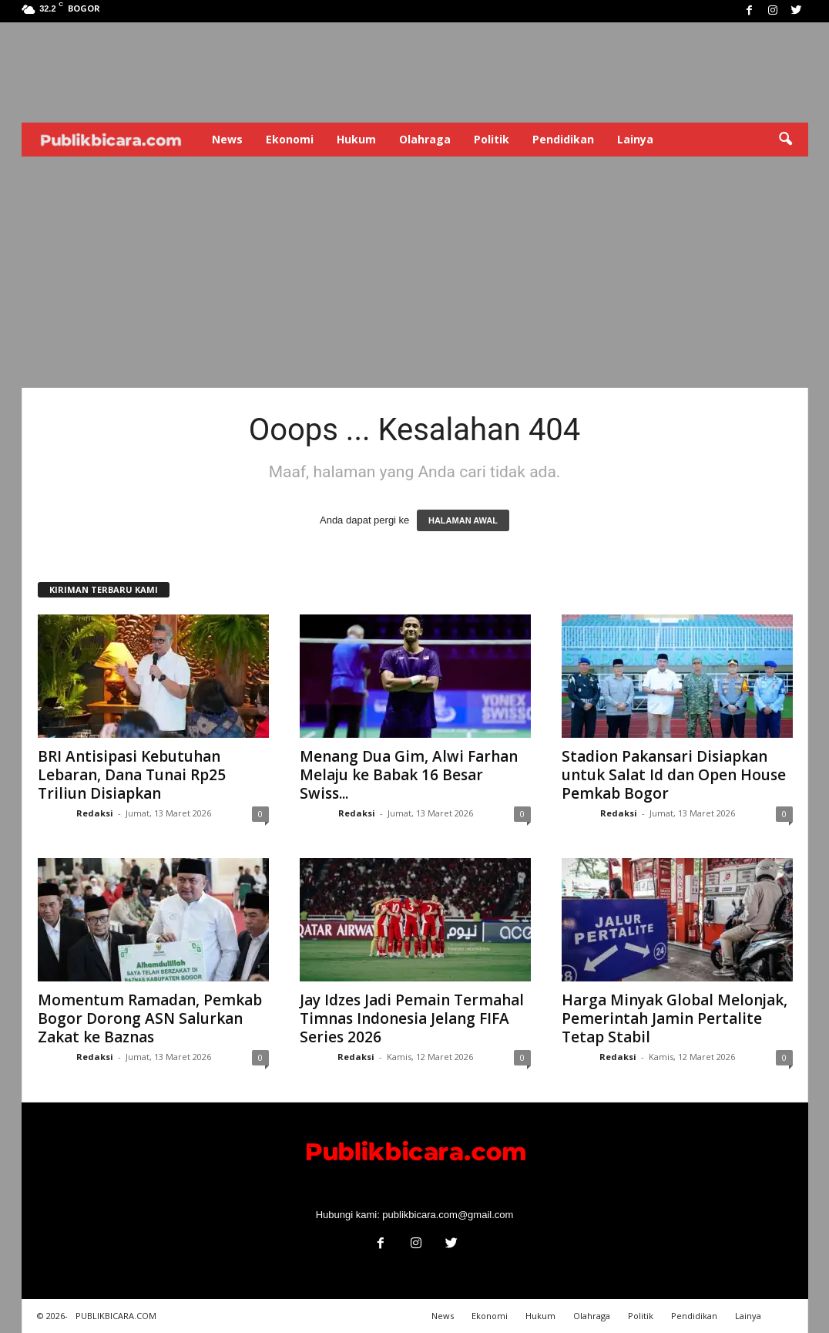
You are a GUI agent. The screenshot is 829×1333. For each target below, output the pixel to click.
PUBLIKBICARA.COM (116, 1315)
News (227, 139)
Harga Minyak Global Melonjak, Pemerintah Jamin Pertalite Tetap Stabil (674, 1018)
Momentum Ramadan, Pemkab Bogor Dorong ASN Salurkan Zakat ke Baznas (150, 1018)
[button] (785, 140)
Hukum (356, 139)
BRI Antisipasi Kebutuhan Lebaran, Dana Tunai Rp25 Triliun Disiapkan (132, 774)
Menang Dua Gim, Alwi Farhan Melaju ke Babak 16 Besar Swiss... (409, 774)
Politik (491, 139)
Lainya (635, 139)
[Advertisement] (414, 272)
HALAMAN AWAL (463, 520)
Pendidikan (563, 139)
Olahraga (425, 139)
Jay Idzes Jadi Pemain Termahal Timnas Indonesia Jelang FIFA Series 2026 (412, 1018)
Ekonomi (290, 139)
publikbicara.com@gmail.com (447, 1214)
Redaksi (94, 813)
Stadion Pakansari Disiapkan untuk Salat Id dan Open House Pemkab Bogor (674, 774)
